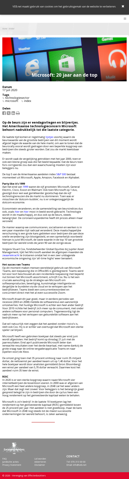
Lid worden (40, 458)
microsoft (11, 101)
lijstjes (49, 137)
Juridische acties (10, 461)
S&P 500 (61, 174)
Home (4, 29)
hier (17, 211)
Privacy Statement (11, 464)
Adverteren (40, 461)
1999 (25, 186)
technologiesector (17, 98)
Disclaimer (39, 464)
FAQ (4, 458)
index (27, 101)
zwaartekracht (10, 255)
